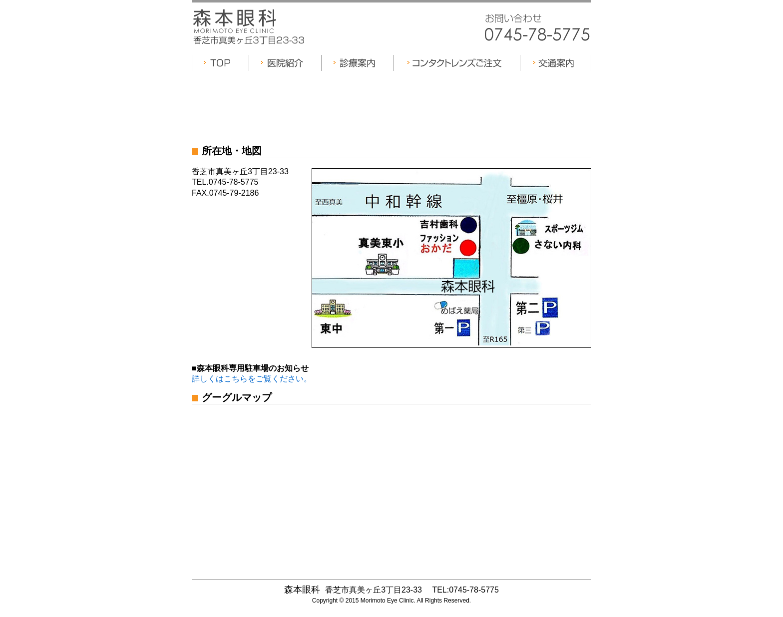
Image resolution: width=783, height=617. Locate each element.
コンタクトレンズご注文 (456, 63)
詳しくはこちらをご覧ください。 (252, 378)
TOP (220, 63)
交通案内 (555, 63)
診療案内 (357, 63)
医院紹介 (285, 63)
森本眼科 (236, 21)
